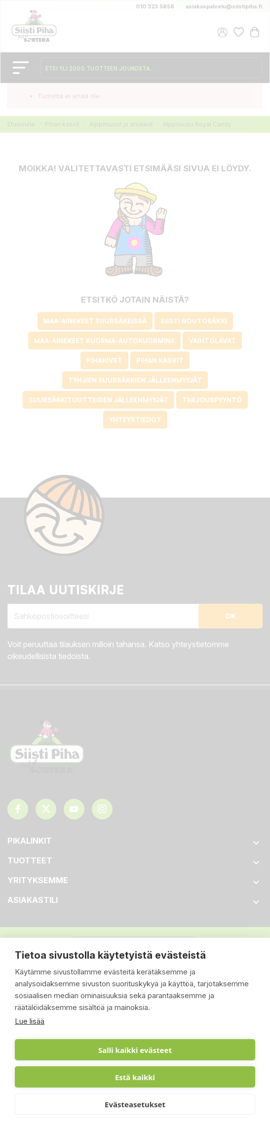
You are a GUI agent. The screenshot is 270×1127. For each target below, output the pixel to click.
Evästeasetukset (135, 1104)
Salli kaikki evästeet (135, 1050)
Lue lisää (29, 1021)
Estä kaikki (135, 1077)
